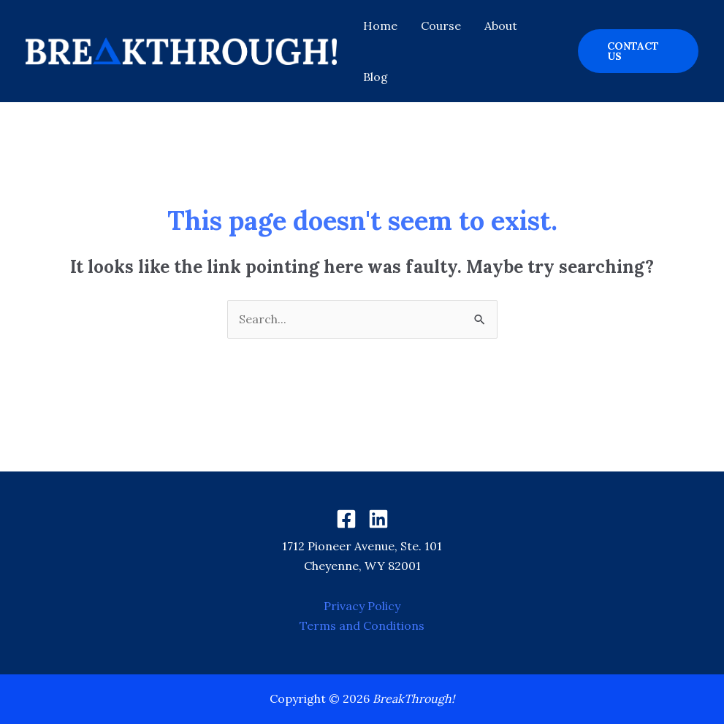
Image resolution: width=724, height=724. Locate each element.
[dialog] (696, 695)
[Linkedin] (378, 519)
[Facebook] (346, 519)
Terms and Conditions (362, 625)
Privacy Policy (362, 605)
